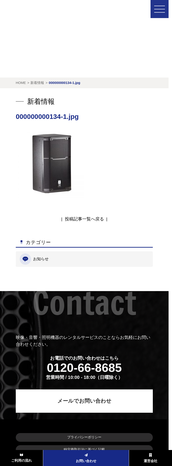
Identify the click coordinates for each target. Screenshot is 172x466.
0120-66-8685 (84, 367)
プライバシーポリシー (84, 437)
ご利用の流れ (21, 458)
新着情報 (37, 83)
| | (84, 219)
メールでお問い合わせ (84, 401)
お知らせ (34, 259)
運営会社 (150, 458)
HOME (21, 83)
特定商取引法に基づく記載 (84, 449)
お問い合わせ (86, 458)
